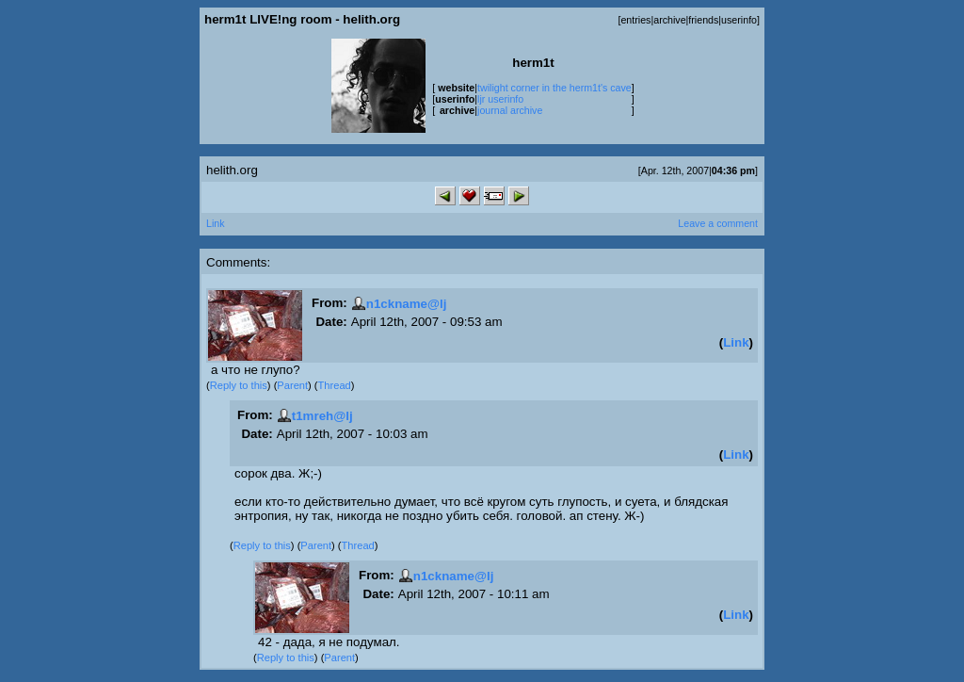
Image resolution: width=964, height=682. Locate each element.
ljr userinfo (500, 99)
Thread (334, 385)
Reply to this (238, 385)
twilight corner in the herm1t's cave (554, 87)
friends (703, 19)
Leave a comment (718, 223)
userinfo (739, 19)
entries (635, 19)
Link (215, 223)
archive (669, 19)
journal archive (509, 110)
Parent (292, 385)
